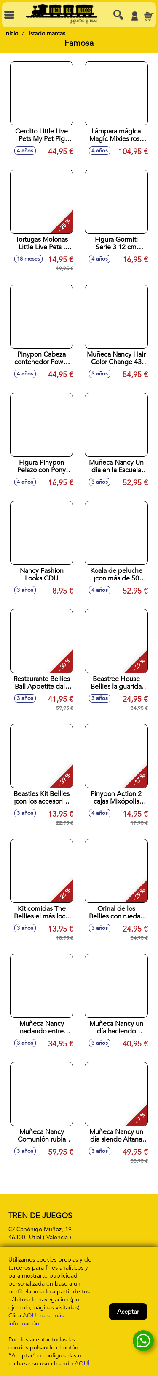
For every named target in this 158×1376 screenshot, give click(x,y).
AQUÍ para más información (36, 1320)
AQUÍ (82, 1364)
